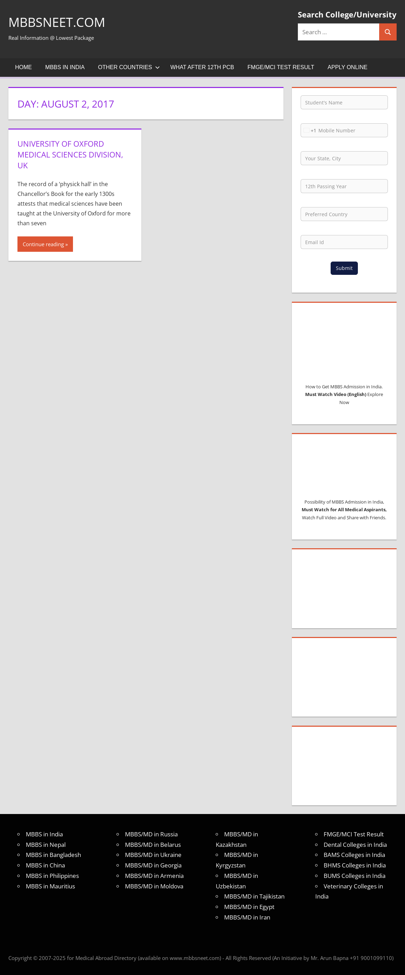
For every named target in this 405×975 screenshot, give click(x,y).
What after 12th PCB (202, 67)
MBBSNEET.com (56, 22)
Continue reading (43, 244)
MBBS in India (65, 67)
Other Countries (129, 67)
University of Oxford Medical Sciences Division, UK (70, 154)
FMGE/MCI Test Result (281, 67)
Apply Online (347, 67)
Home (23, 67)
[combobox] (308, 130)
